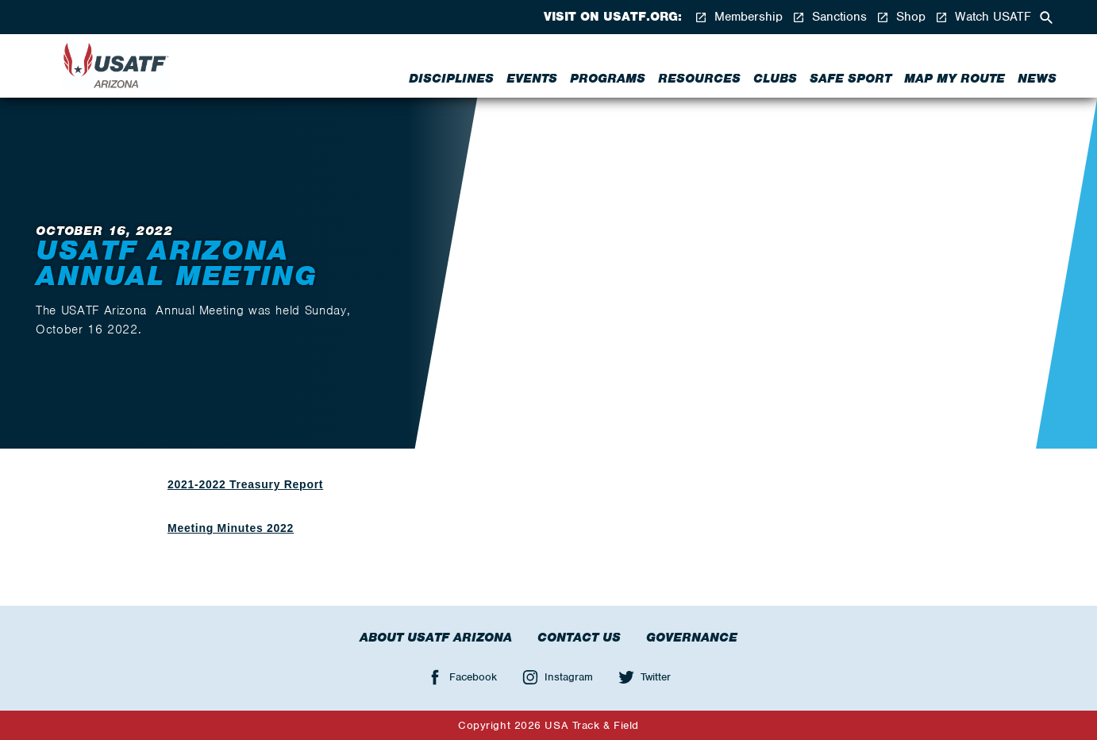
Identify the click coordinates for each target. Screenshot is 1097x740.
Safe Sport (850, 79)
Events (531, 79)
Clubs (775, 79)
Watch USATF (983, 17)
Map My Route (954, 79)
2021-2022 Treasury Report (245, 484)
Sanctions (829, 17)
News (1037, 79)
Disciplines (451, 79)
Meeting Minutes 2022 (230, 528)
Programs (607, 79)
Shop (901, 17)
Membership (739, 17)
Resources (699, 79)
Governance (691, 637)
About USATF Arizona (436, 637)
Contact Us (579, 637)
